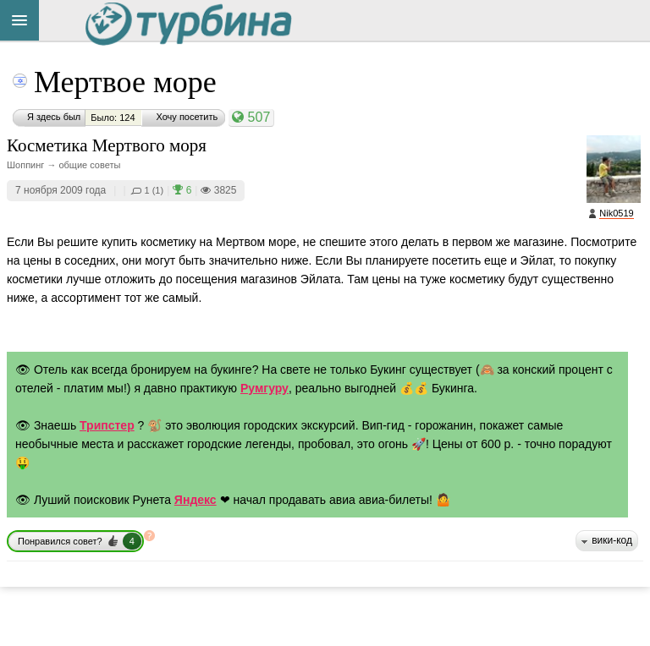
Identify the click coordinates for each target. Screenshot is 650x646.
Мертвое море (125, 82)
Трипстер (107, 425)
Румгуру (264, 388)
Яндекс (195, 499)
